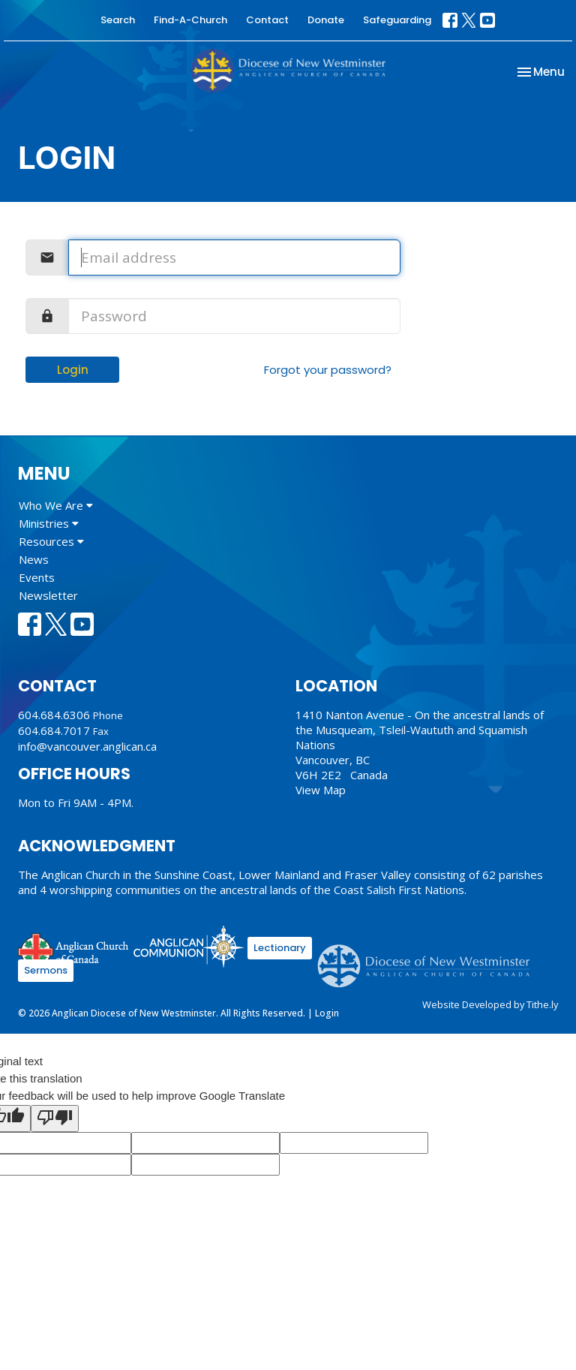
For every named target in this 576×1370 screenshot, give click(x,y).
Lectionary (280, 948)
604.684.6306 (54, 714)
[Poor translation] (55, 1118)
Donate (326, 20)
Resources (51, 541)
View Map (321, 789)
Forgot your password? (328, 370)
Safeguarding (397, 20)
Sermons (46, 970)
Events (37, 577)
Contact (267, 20)
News (34, 559)
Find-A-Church (190, 20)
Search (117, 20)
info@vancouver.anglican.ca (87, 746)
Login (72, 370)
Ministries (49, 523)
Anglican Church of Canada (74, 949)
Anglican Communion (188, 946)
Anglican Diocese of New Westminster (429, 958)
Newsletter (48, 595)
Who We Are (56, 505)
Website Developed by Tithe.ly (490, 1004)
